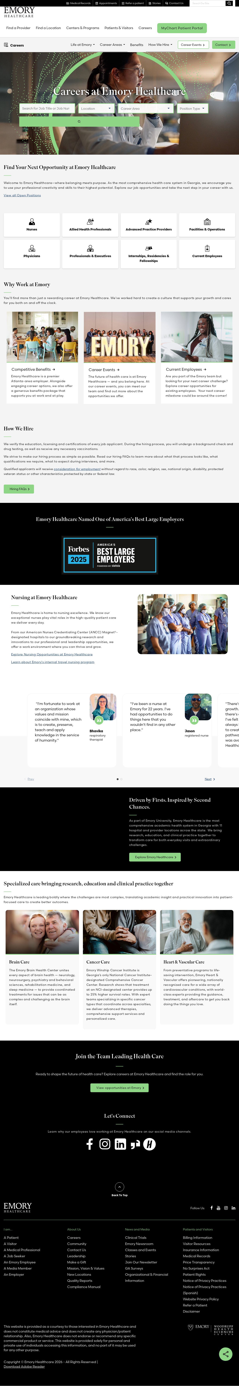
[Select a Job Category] (144, 115)
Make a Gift (76, 1262)
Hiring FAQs (18, 489)
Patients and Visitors (198, 1229)
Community (76, 1244)
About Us (74, 1229)
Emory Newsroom (139, 1244)
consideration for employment (77, 469)
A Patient (11, 1238)
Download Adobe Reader (24, 1367)
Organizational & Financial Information (146, 1278)
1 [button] (118, 780)
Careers (145, 28)
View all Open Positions (22, 195)
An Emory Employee (20, 1262)
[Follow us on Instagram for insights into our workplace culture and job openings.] (105, 1144)
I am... (8, 1229)
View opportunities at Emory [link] (118, 1088)
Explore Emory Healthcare (154, 857)
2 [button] (121, 780)
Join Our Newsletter (141, 1262)
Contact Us (76, 1250)
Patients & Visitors (119, 28)
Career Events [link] (102, 370)
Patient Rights (194, 1275)
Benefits (136, 45)
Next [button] (196, 779)
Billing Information (197, 1238)
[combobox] (212, 3)
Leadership (76, 1256)
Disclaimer (191, 1311)
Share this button (225, 1354)
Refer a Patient (195, 1305)
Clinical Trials (135, 1238)
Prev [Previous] (42, 779)
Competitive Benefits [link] (32, 369)
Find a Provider (18, 28)
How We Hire (158, 44)
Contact (221, 45)
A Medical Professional (22, 1250)
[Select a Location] (95, 115)
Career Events (191, 45)
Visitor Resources (196, 1244)
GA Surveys (134, 1268)
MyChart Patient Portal (182, 28)
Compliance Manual (83, 1287)
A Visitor (10, 1244)
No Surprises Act (196, 1268)
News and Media (137, 1229)
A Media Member (18, 1268)
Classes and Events (140, 1250)
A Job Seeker (14, 1256)
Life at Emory (81, 44)
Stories (130, 1256)
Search (229, 3)
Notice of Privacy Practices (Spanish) (204, 1290)
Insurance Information (201, 1250)
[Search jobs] (215, 115)
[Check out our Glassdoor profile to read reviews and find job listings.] (135, 1145)
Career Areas (111, 44)
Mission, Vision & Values (85, 1268)
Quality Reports (79, 1281)
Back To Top (120, 1195)
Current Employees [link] (184, 369)
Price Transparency (199, 1262)
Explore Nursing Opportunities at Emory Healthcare (52, 654)
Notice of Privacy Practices (204, 1281)
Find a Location (48, 28)
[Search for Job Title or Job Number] (46, 115)
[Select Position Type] (191, 115)
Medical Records (196, 1256)
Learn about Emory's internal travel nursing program (52, 662)
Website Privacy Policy (201, 1299)
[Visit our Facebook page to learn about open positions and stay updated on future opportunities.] (90, 1144)
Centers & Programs (82, 28)
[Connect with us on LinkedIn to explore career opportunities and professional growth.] (120, 1144)
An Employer (14, 1275)
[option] (72, 730)
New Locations (79, 1275)
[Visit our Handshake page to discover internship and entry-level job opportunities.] (149, 1145)
